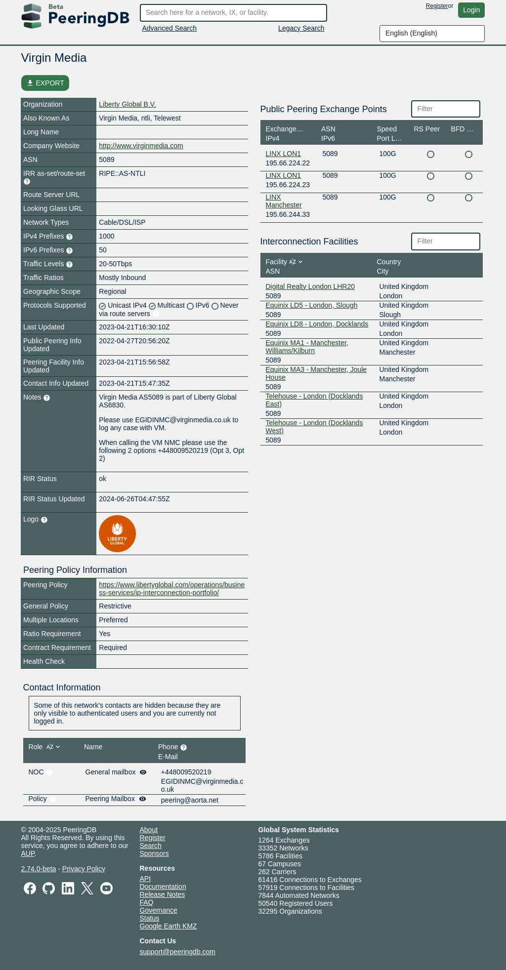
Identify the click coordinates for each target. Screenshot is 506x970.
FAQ (147, 902)
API (145, 879)
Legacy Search (301, 28)
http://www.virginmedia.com (141, 146)
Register (437, 5)
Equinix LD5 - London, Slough (312, 305)
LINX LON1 (283, 154)
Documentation (163, 886)
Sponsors (154, 853)
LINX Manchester (284, 201)
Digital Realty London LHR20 (310, 286)
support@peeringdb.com (178, 952)
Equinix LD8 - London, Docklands (317, 324)
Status (150, 918)
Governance (158, 910)
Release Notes (162, 894)
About (149, 830)
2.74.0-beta (38, 869)
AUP (28, 853)
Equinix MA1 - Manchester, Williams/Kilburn (307, 347)
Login (471, 10)
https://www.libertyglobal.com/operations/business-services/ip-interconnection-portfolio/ (172, 589)
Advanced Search (169, 28)
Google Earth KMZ (168, 926)
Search (151, 845)
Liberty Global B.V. (127, 104)
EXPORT (45, 83)
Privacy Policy (83, 869)
